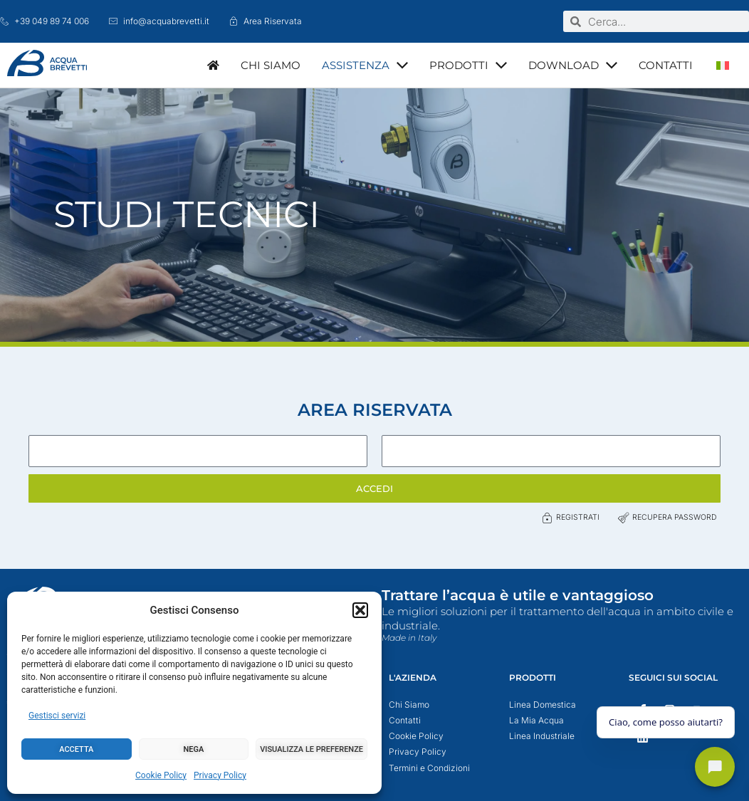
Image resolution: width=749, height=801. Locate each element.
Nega (194, 749)
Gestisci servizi (56, 716)
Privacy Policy (220, 775)
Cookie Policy (161, 775)
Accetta (76, 749)
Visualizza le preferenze (311, 749)
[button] (360, 610)
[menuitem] (722, 65)
